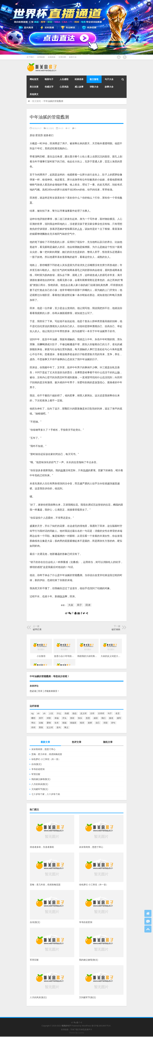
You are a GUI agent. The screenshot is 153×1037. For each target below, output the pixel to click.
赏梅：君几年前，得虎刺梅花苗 (46, 754)
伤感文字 (49, 86)
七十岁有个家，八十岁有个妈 (45, 794)
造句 (59, 727)
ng (32, 713)
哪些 (33, 718)
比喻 (41, 723)
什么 (59, 713)
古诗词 (101, 713)
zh (44, 713)
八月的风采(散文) (39, 784)
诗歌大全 (94, 86)
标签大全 (73, 57)
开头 (64, 718)
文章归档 (62, 57)
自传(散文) (36, 764)
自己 (98, 723)
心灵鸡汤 (64, 86)
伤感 (67, 713)
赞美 (41, 727)
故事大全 (109, 86)
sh (38, 713)
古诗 (92, 713)
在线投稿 (51, 57)
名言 (117, 713)
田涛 (87, 605)
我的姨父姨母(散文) (40, 779)
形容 (72, 718)
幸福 (57, 718)
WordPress (86, 1026)
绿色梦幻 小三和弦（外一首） (45, 759)
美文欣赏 (34, 86)
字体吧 (81, 1029)
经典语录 (79, 79)
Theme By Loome (76, 1033)
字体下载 (74, 1029)
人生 (51, 713)
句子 (110, 713)
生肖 (57, 723)
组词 (82, 723)
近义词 (50, 727)
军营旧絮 (35, 774)
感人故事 (79, 86)
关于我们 (30, 57)
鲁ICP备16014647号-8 (101, 1026)
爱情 (49, 723)
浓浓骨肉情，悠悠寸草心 (43, 749)
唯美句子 (49, 79)
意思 (88, 718)
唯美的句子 (37, 128)
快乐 (80, 718)
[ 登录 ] (40, 691)
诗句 (113, 723)
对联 (49, 718)
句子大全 (109, 79)
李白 (33, 723)
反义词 (83, 713)
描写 (119, 718)
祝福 (64, 723)
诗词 (33, 727)
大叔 (70, 605)
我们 (103, 718)
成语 (96, 718)
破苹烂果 (37, 629)
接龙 (111, 718)
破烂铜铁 (116, 629)
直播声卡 (88, 1029)
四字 (41, 718)
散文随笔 (94, 79)
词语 (105, 723)
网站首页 (34, 79)
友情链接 (41, 57)
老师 (90, 723)
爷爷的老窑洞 (38, 769)
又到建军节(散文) (39, 789)
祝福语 (73, 723)
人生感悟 (64, 79)
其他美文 (34, 94)
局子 (79, 605)
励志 (75, 713)
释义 (66, 727)
